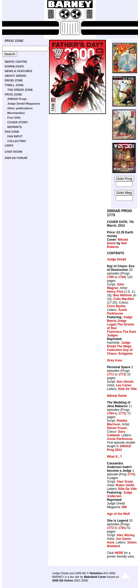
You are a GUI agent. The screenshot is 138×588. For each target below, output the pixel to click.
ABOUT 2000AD (15, 75)
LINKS (9, 145)
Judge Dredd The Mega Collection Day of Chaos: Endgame (120, 348)
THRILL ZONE (14, 85)
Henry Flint (115, 291)
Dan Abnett (125, 382)
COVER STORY (17, 122)
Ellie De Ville (127, 389)
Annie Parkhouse (117, 311)
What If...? (114, 456)
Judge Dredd (116, 259)
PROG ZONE (14, 41)
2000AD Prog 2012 (119, 448)
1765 (110, 277)
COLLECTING (16, 141)
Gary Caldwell (116, 433)
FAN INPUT (14, 136)
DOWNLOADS (14, 66)
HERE (119, 553)
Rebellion (96, 573)
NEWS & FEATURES (18, 71)
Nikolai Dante (117, 396)
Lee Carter (123, 385)
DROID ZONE (14, 80)
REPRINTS (14, 127)
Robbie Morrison (117, 422)
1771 (110, 374)
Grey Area (114, 360)
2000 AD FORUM (16, 157)
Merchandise (16, 112)
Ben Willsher (122, 295)
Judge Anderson (119, 494)
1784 (121, 277)
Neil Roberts (117, 245)
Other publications (20, 108)
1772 (110, 528)
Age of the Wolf (118, 514)
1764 (110, 413)
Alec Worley (125, 535)
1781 (121, 528)
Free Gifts (14, 117)
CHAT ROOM (13, 151)
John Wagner (115, 286)
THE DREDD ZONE (20, 89)
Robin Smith (125, 485)
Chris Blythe (116, 306)
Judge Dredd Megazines (23, 103)
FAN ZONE (12, 131)
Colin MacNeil (123, 299)
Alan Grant (125, 481)
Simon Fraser (117, 428)
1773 (121, 374)
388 (124, 507)
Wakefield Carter (95, 576)
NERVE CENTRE (16, 61)
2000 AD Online (62, 580)
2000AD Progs (17, 98)
